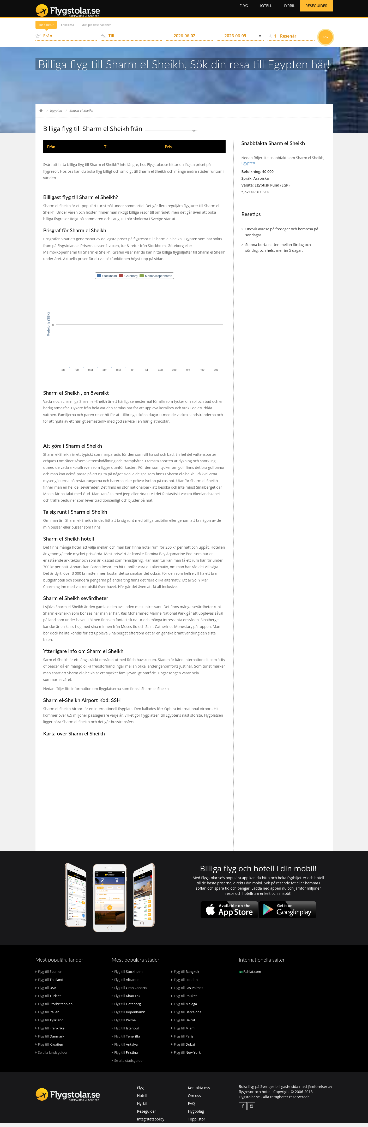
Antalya (125, 1048)
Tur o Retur (52, 28)
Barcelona (186, 1016)
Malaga (184, 1007)
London (184, 983)
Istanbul (125, 1032)
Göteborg (126, 1007)
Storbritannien (54, 1007)
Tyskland (49, 1024)
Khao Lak (126, 999)
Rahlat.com (250, 975)
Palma (124, 1024)
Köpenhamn (128, 1016)
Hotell (265, 10)
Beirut (183, 1024)
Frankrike (50, 1032)
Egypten (56, 114)
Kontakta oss (199, 1091)
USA (45, 991)
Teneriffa (126, 1040)
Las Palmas (187, 991)
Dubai (183, 1048)
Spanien (49, 975)
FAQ (191, 1107)
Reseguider (316, 10)
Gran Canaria (129, 991)
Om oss (194, 1099)
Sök (326, 41)
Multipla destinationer (127, 28)
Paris (182, 1040)
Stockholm (127, 975)
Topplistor (196, 1122)
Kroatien (49, 1048)
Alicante (125, 983)
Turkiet (48, 999)
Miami (183, 1032)
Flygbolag (196, 1115)
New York (186, 1056)
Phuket (184, 999)
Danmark (49, 1040)
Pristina (125, 1056)
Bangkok (185, 975)
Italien (47, 1016)
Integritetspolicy (151, 1122)
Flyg (243, 10)
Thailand (49, 983)
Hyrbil (288, 10)
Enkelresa (85, 28)
